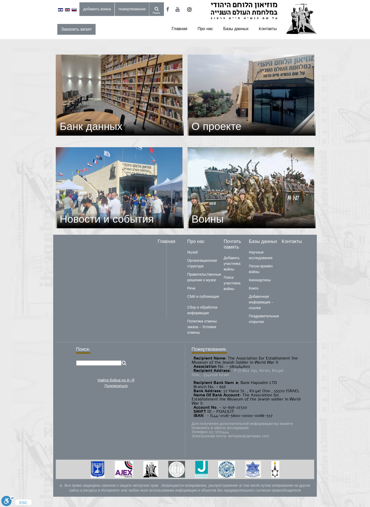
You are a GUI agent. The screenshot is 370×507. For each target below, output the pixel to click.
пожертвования (132, 9)
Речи (191, 288)
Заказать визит (76, 29)
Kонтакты (268, 29)
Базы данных (235, 29)
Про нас (205, 29)
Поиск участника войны (232, 283)
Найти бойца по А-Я (116, 380)
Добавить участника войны (232, 264)
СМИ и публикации (203, 296)
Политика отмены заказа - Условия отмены (202, 327)
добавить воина (97, 9)
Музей (192, 252)
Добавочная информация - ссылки (261, 302)
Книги (253, 288)
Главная (179, 29)
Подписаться (116, 385)
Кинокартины (260, 280)
